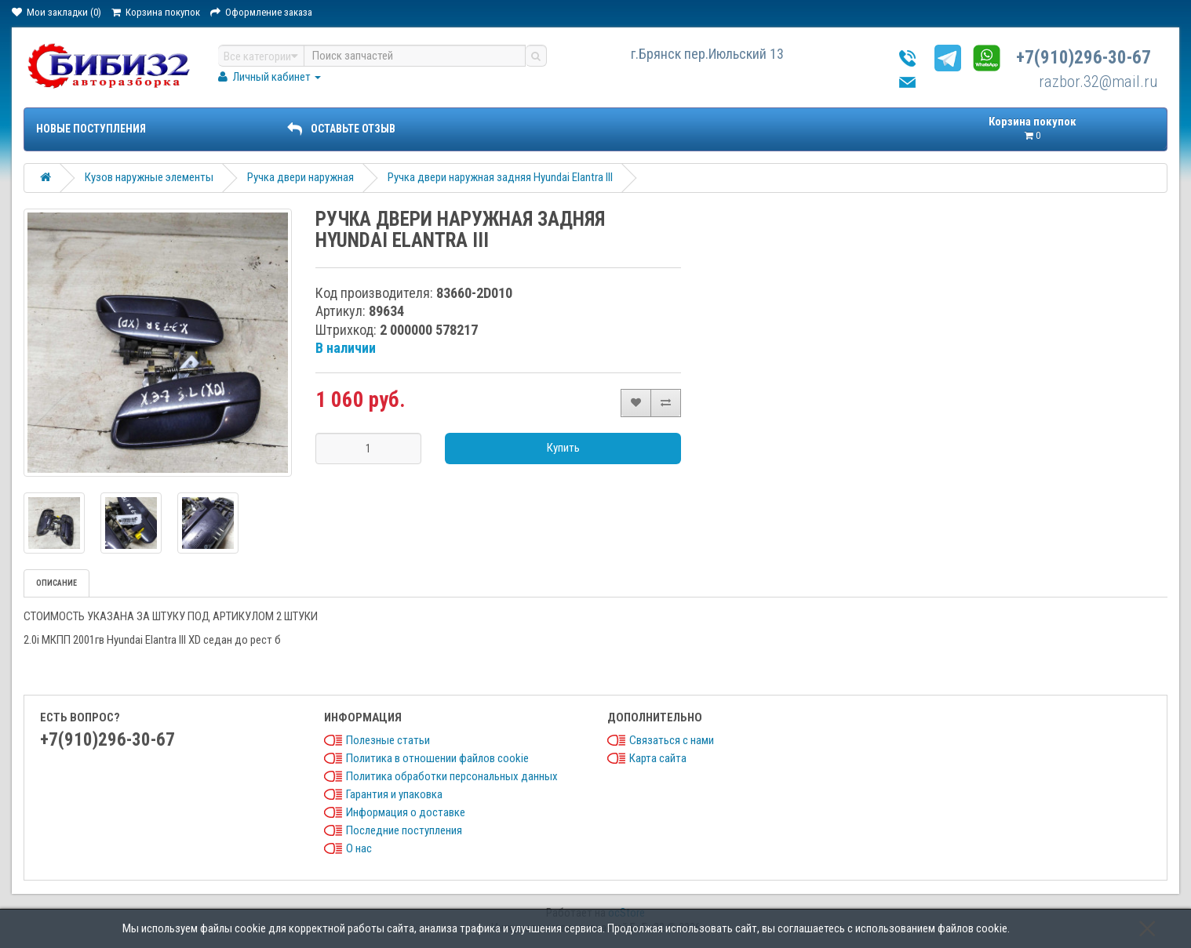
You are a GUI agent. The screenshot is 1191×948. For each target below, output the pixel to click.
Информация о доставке (405, 812)
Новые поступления (91, 128)
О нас (359, 848)
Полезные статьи (388, 740)
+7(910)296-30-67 (1083, 57)
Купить (563, 448)
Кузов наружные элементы (149, 177)
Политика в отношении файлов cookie (437, 758)
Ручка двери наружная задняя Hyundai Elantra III (500, 177)
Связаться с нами (671, 740)
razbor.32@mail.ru (1098, 81)
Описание (56, 583)
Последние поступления (404, 830)
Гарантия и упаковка (394, 794)
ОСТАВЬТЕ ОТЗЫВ (341, 128)
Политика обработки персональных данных (452, 776)
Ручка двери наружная (300, 177)
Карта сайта (658, 758)
